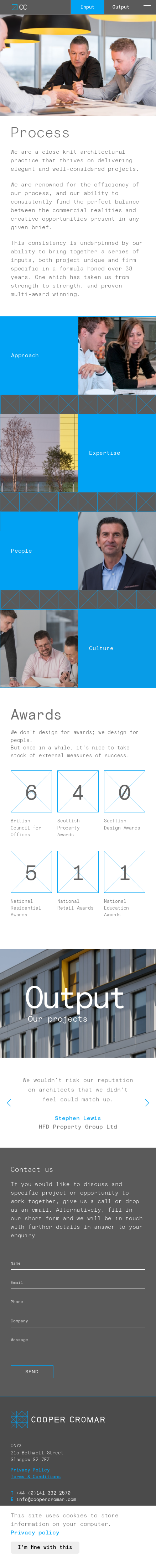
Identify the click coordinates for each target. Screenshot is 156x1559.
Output (121, 7)
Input (87, 7)
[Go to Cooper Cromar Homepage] (19, 7)
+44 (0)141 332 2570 (41, 1493)
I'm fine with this (45, 1547)
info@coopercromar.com (43, 1499)
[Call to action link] (78, 1003)
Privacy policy (35, 1533)
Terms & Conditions (36, 1477)
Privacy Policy (30, 1470)
